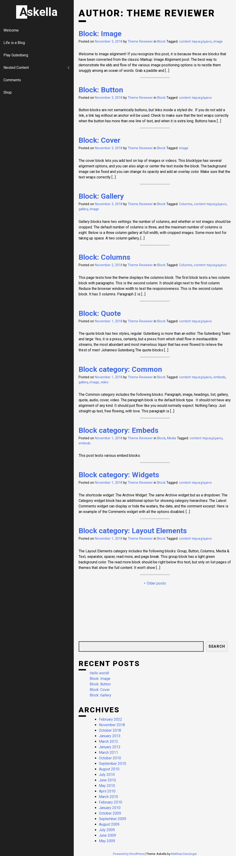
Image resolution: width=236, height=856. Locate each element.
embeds (219, 377)
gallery (83, 209)
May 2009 (107, 841)
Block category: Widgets (119, 474)
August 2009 (109, 824)
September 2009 (112, 819)
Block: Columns (104, 257)
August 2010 (109, 769)
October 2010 (110, 758)
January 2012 (110, 747)
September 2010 (112, 763)
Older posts (156, 583)
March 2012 (108, 741)
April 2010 (107, 791)
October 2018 (110, 730)
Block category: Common (120, 369)
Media (171, 438)
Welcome (11, 30)
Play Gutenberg (15, 55)
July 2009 (107, 830)
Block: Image (100, 33)
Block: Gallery (101, 196)
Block (161, 42)
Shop (7, 92)
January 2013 (110, 736)
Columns (185, 204)
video (104, 382)
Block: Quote (100, 313)
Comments (12, 80)
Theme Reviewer (140, 42)
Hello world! (99, 673)
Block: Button (101, 89)
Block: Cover (99, 140)
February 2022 (110, 719)
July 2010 (107, 774)
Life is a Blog (14, 43)
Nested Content (16, 67)
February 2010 (110, 802)
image (218, 42)
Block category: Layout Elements (133, 530)
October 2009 (110, 813)
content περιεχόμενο (195, 42)
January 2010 (110, 808)
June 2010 (107, 780)
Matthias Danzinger (184, 854)
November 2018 (112, 725)
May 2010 (107, 785)
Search (217, 646)
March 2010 (108, 797)
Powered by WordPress (129, 854)
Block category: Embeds (119, 430)
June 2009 (107, 835)
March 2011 (108, 752)
